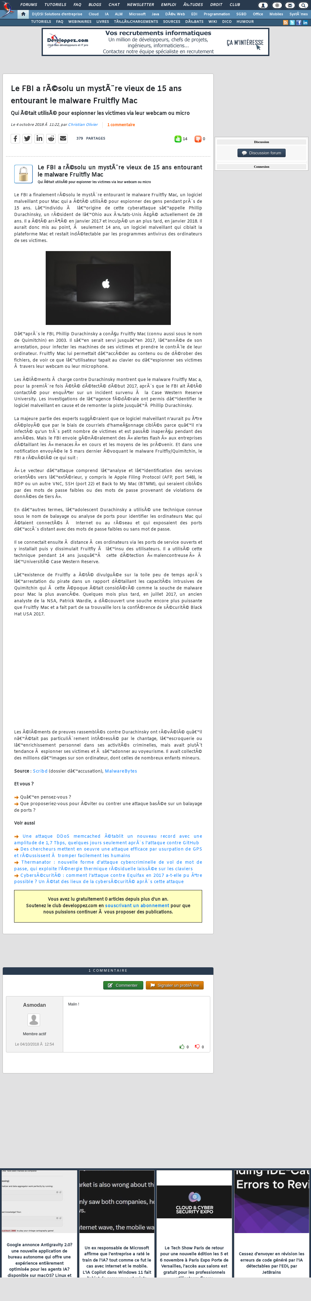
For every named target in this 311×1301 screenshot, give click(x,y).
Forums (29, 5)
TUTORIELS (41, 22)
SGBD (241, 14)
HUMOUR (245, 22)
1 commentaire (121, 125)
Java (155, 14)
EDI (194, 14)
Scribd (40, 771)
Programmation (217, 14)
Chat (114, 5)
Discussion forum (261, 153)
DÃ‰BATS (194, 22)
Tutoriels (55, 5)
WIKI (212, 22)
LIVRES (102, 22)
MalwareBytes (121, 771)
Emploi (168, 5)
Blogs (95, 5)
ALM (119, 14)
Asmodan (34, 1005)
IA (107, 14)
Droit (216, 5)
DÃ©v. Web (175, 14)
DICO (227, 22)
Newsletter (140, 5)
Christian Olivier (83, 124)
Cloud (94, 14)
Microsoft (137, 14)
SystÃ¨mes (298, 14)
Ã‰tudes (193, 5)
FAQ (77, 5)
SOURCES (171, 22)
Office (258, 14)
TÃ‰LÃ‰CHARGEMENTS (136, 22)
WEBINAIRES (79, 22)
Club (234, 5)
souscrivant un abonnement (137, 906)
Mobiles (276, 14)
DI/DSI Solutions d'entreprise (57, 14)
